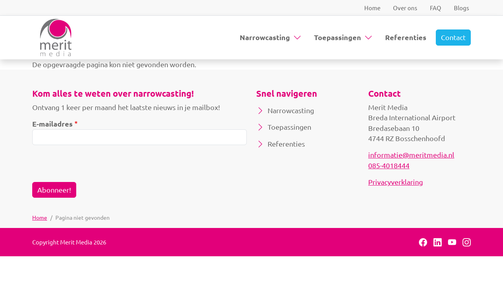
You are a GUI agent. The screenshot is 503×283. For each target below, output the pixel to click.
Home (372, 7)
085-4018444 (388, 165)
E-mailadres (52, 123)
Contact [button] (453, 37)
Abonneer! (54, 190)
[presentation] (92, 166)
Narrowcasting (265, 37)
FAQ (435, 7)
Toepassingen (337, 37)
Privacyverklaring (395, 182)
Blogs (461, 7)
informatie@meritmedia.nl (411, 155)
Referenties (405, 37)
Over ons (405, 7)
